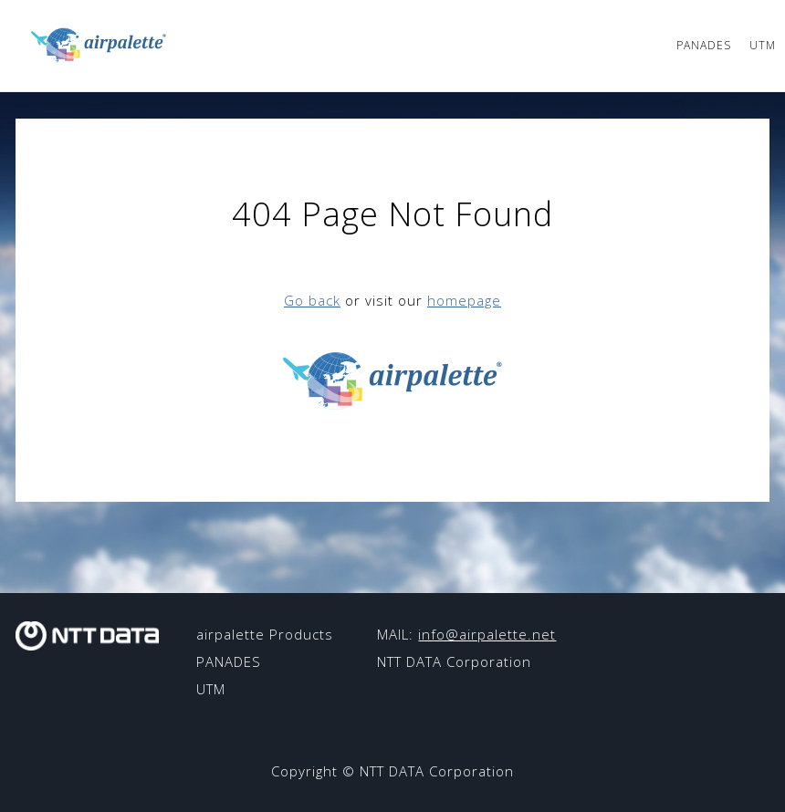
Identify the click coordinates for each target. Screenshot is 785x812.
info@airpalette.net (487, 634)
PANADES (703, 45)
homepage (464, 300)
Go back (312, 300)
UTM (762, 45)
